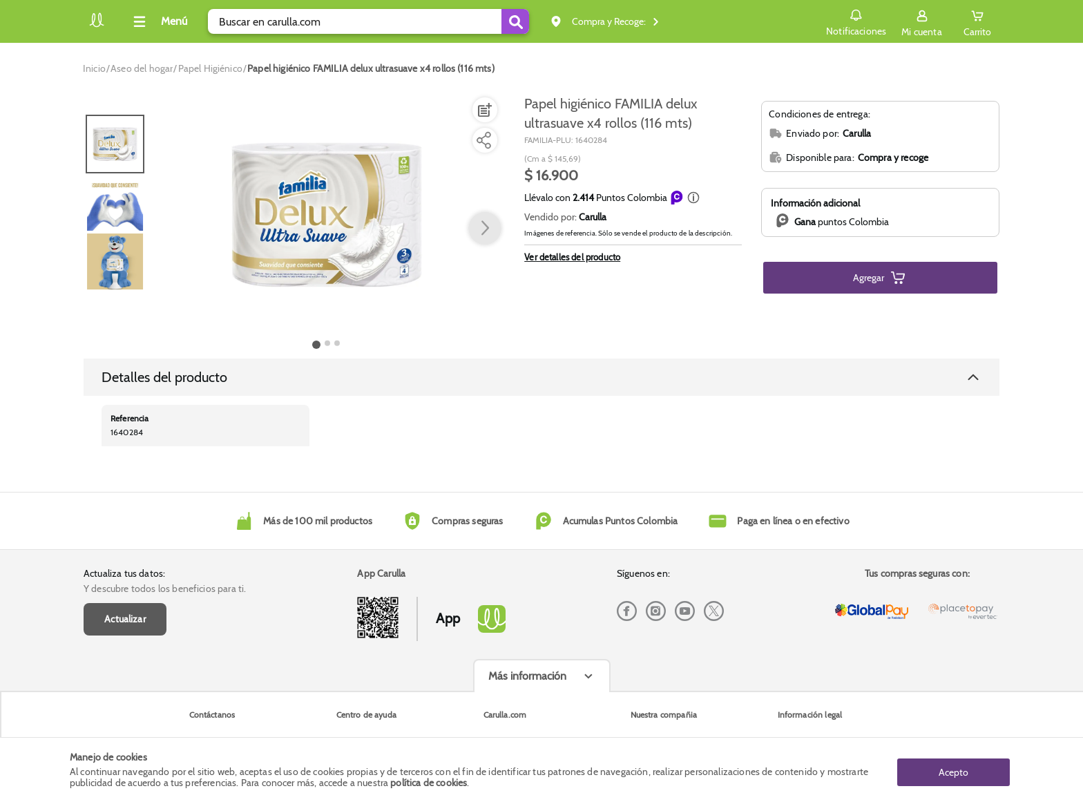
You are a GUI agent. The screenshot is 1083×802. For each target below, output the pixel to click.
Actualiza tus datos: (124, 573)
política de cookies (428, 782)
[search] (368, 21)
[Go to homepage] (94, 68)
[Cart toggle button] (976, 21)
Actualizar (125, 619)
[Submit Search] (515, 21)
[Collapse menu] (158, 21)
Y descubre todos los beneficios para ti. (165, 588)
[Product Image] (326, 215)
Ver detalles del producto (572, 256)
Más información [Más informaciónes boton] (527, 675)
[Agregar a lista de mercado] (483, 109)
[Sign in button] (919, 21)
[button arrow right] (484, 228)
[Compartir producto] (483, 140)
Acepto (953, 769)
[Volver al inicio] (97, 25)
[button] (693, 197)
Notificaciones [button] (853, 21)
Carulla (592, 217)
